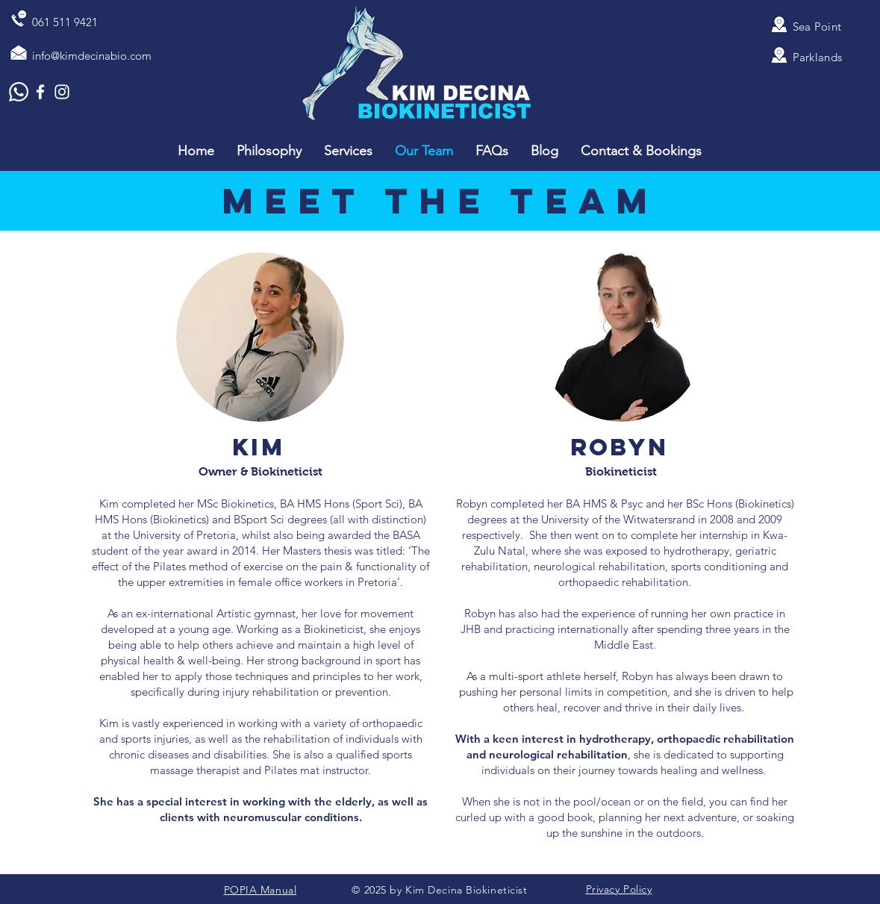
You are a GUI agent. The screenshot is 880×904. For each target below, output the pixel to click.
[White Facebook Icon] (40, 92)
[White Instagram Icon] (62, 92)
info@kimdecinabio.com (92, 56)
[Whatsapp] (18, 92)
